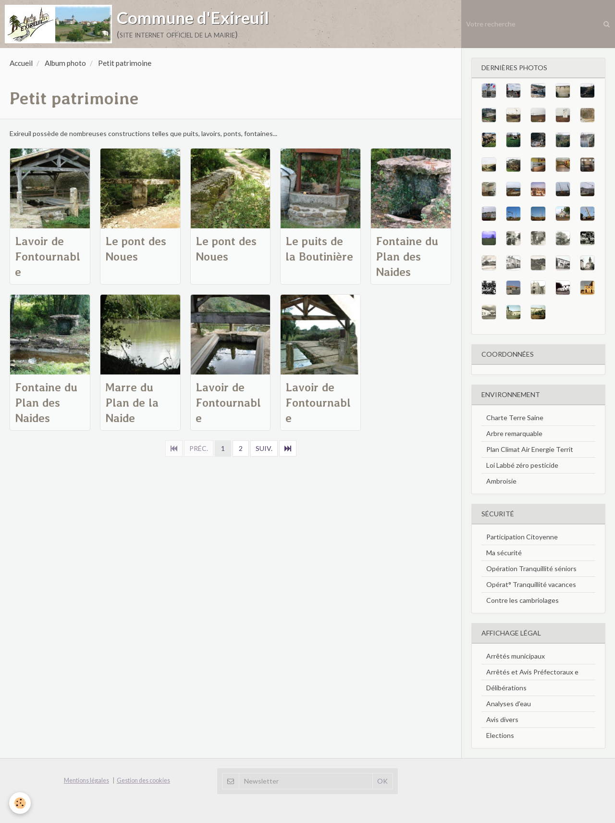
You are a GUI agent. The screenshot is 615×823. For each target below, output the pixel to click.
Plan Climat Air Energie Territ (529, 449)
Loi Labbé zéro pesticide (522, 465)
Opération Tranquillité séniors (531, 568)
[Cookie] (20, 803)
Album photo (65, 63)
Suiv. (264, 448)
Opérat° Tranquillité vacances (531, 584)
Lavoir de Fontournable (47, 256)
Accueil (21, 63)
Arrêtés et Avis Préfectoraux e (532, 672)
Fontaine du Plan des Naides (407, 256)
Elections (500, 735)
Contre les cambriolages (522, 600)
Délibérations (506, 688)
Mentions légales (86, 780)
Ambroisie (501, 481)
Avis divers (502, 719)
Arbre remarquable (514, 433)
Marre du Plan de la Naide (132, 402)
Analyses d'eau (508, 703)
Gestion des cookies (143, 780)
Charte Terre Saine (514, 417)
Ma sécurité (504, 553)
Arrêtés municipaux (515, 656)
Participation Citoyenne (522, 537)
